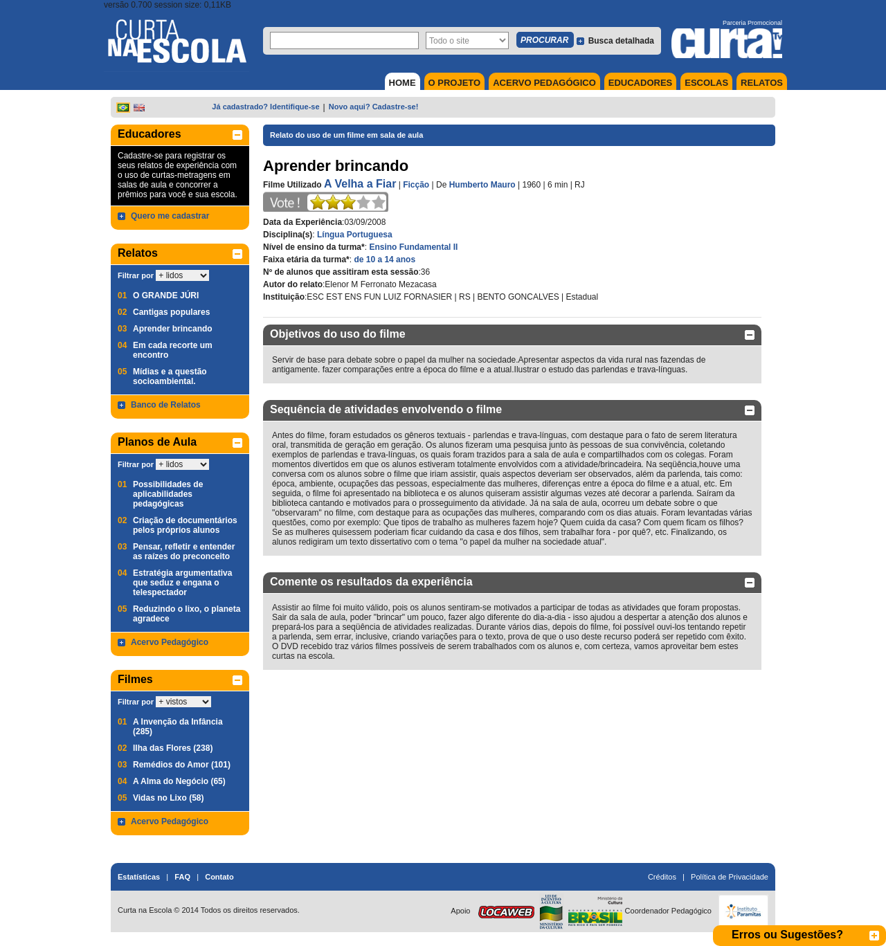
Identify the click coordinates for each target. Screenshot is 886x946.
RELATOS (762, 83)
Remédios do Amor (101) (181, 765)
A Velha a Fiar (360, 184)
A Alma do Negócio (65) (179, 781)
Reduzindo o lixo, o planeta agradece (186, 614)
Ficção (416, 185)
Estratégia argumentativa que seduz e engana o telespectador (182, 582)
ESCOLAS (706, 83)
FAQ (182, 877)
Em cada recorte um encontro (173, 350)
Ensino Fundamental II (413, 247)
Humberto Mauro (482, 185)
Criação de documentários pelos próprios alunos (185, 525)
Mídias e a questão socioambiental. (170, 376)
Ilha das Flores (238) (173, 748)
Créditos (662, 877)
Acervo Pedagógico (169, 642)
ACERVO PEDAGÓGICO (544, 83)
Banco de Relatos (166, 405)
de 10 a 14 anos (384, 259)
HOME (402, 83)
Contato (219, 877)
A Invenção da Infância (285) (178, 726)
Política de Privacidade (729, 877)
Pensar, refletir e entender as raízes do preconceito (184, 551)
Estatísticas (139, 877)
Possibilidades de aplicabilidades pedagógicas (168, 494)
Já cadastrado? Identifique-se (265, 106)
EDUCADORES (640, 83)
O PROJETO (454, 83)
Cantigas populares (171, 312)
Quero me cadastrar (170, 216)
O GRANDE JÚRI (166, 295)
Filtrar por (136, 275)
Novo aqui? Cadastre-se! (374, 106)
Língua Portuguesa (354, 234)
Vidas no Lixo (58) (168, 798)
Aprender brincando (173, 329)
